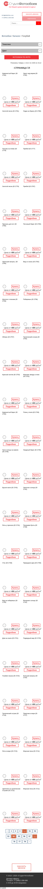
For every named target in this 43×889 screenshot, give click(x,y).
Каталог (16, 36)
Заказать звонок (32, 14)
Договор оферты (12, 879)
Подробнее (11, 105)
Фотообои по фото (21, 57)
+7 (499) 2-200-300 (8, 17)
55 (19, 836)
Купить (15, 98)
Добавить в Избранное (4, 98)
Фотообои (6, 36)
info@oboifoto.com (8, 15)
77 (19, 842)
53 (8, 836)
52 (35, 831)
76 (14, 842)
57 (30, 836)
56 (24, 836)
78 (25, 842)
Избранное (32, 19)
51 (30, 831)
